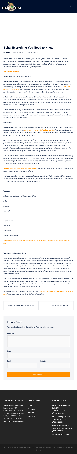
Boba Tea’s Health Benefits (60, 306)
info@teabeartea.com (61, 434)
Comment (11, 333)
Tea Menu (31, 409)
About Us (31, 413)
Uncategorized (32, 52)
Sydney (38, 450)
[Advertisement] (38, 27)
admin (7, 52)
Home (30, 405)
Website (43, 361)
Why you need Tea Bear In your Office (21, 306)
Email (9, 361)
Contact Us (32, 416)
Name (10, 351)
